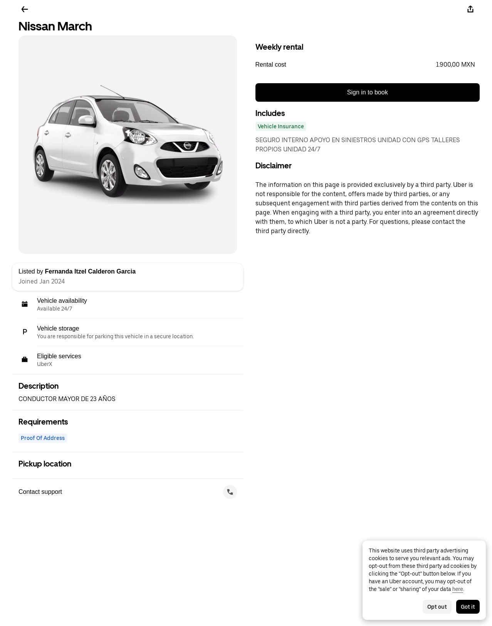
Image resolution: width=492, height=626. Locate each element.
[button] (367, 64)
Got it (468, 607)
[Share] (470, 9)
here (457, 589)
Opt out (437, 607)
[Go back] (24, 9)
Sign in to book (367, 92)
